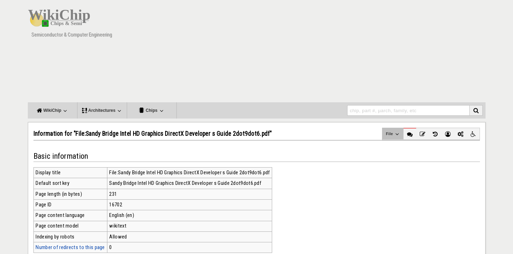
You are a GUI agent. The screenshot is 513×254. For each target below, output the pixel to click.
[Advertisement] (357, 53)
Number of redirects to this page (70, 247)
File (393, 134)
